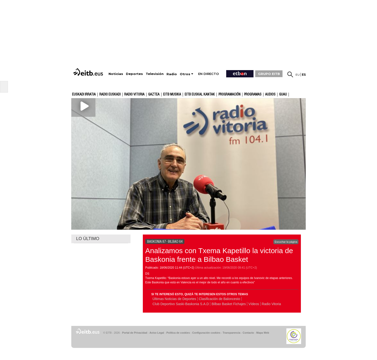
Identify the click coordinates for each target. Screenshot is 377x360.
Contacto (248, 332)
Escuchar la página (286, 241)
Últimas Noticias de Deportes (174, 299)
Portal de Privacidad (134, 332)
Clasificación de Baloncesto (219, 299)
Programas (252, 94)
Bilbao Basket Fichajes (228, 304)
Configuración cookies (206, 332)
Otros (185, 74)
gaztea (154, 94)
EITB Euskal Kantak (200, 94)
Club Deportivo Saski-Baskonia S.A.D (180, 304)
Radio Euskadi (110, 94)
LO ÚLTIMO (87, 238)
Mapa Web (262, 332)
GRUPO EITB (269, 74)
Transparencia (231, 332)
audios (270, 94)
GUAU (283, 94)
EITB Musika (172, 94)
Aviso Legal (157, 332)
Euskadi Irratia (84, 94)
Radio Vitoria (134, 94)
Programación (229, 94)
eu (298, 74)
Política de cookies (178, 332)
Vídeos (253, 304)
